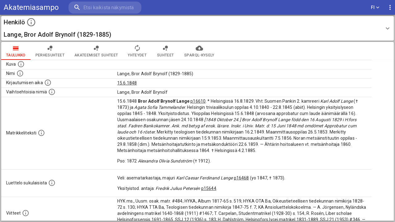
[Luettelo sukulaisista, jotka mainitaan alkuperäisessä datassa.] (52, 183)
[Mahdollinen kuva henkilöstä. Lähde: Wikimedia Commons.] (21, 64)
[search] (105, 8)
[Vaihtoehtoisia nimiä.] (52, 92)
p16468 (241, 177)
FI (375, 7)
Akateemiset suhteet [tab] (96, 51)
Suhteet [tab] (165, 51)
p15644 (208, 188)
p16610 (198, 101)
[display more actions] (390, 8)
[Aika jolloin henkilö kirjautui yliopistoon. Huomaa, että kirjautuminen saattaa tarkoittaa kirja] (48, 83)
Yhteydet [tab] (137, 51)
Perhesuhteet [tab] (50, 51)
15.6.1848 (127, 82)
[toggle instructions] (31, 22)
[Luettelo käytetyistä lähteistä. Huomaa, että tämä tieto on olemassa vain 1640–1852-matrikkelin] (26, 213)
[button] (197, 28)
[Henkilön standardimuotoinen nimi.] (20, 73)
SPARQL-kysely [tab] (199, 51)
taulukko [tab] (16, 51)
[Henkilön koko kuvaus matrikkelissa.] (41, 133)
